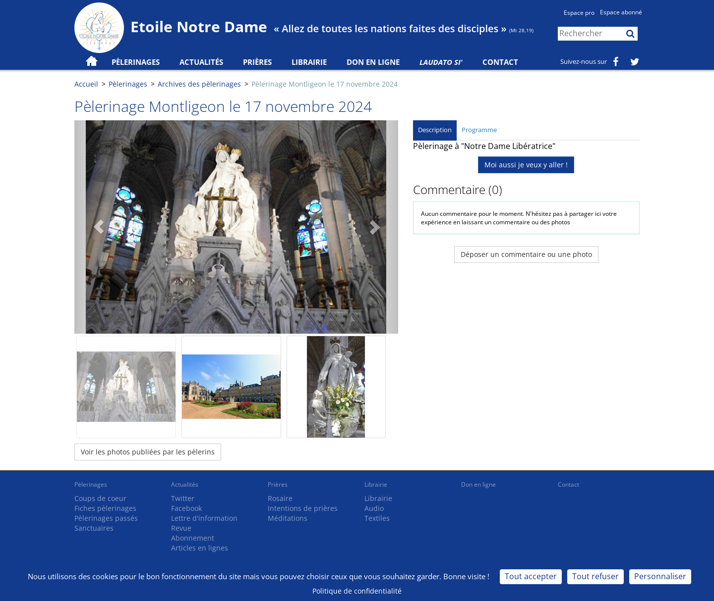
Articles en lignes (199, 547)
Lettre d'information (204, 518)
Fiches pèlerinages (105, 508)
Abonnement (192, 538)
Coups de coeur (100, 498)
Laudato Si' (441, 62)
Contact (500, 62)
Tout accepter (531, 576)
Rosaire (280, 498)
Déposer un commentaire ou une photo (526, 254)
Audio (374, 508)
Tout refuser (595, 576)
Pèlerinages (128, 84)
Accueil (86, 84)
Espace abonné (621, 12)
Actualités (184, 484)
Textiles (377, 518)
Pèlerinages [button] (136, 62)
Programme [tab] (479, 129)
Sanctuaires (94, 528)
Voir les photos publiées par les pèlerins (148, 451)
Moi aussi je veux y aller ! (526, 164)
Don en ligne (373, 62)
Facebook (186, 508)
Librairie (309, 62)
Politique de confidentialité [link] (357, 591)
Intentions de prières (303, 508)
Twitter (182, 498)
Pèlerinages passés (106, 518)
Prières (257, 62)
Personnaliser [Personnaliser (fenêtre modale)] (660, 576)
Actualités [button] (201, 62)
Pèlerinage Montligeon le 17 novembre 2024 (324, 84)
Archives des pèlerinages (199, 84)
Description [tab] (435, 129)
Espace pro (579, 12)
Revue (181, 528)
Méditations (287, 518)
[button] (98, 227)
